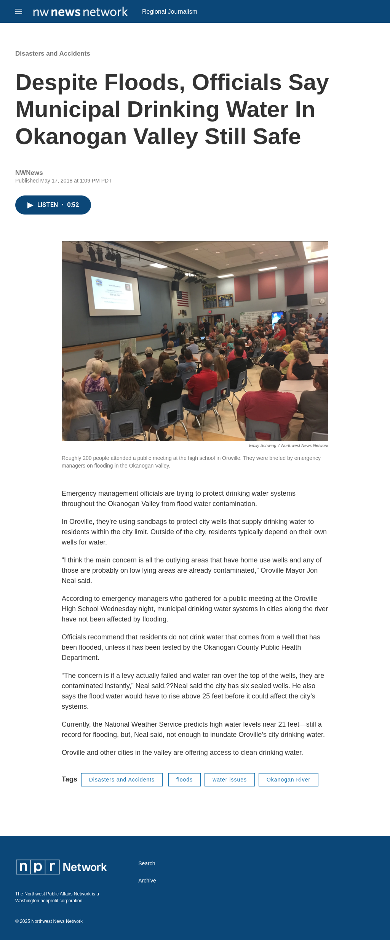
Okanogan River (288, 780)
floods (184, 780)
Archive (147, 881)
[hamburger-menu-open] (18, 11)
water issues (230, 780)
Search (146, 863)
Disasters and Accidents (52, 53)
